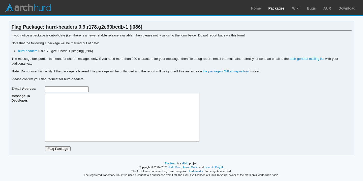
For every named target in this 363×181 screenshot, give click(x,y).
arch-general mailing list (307, 59)
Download (347, 8)
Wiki (295, 8)
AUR (327, 8)
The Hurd (170, 163)
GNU (185, 163)
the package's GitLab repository (226, 71)
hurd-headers (27, 51)
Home (256, 8)
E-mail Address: (23, 88)
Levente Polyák (213, 167)
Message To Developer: (20, 98)
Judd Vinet (175, 167)
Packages (276, 8)
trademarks (196, 171)
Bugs (311, 8)
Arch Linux (28, 8)
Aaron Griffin (190, 167)
